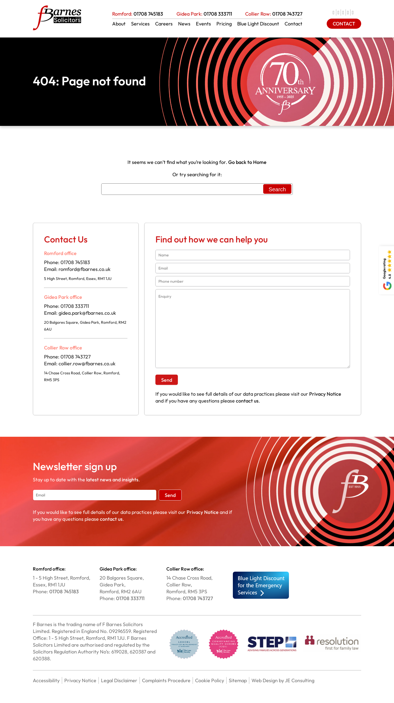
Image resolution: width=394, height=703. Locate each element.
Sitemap (238, 680)
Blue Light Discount (258, 24)
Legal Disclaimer (119, 680)
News (184, 24)
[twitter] (339, 12)
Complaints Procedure (166, 680)
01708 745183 (148, 14)
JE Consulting (299, 680)
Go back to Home (247, 162)
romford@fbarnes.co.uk (85, 271)
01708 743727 (287, 14)
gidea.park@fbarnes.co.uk (87, 315)
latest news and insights (112, 479)
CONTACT (344, 24)
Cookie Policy (209, 680)
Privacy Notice (325, 396)
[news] (353, 12)
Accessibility (46, 680)
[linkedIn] (344, 12)
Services (140, 24)
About (119, 24)
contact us (247, 403)
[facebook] (334, 12)
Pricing (224, 24)
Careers (164, 24)
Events (203, 24)
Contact (293, 24)
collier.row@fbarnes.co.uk (87, 366)
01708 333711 (218, 14)
